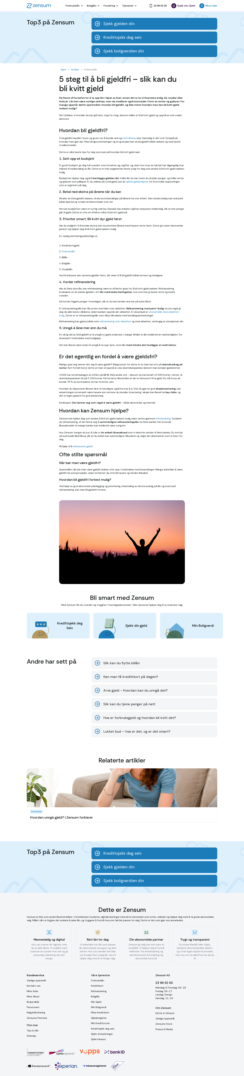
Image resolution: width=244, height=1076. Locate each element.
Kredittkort (97, 985)
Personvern (33, 1007)
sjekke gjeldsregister (137, 181)
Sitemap (31, 1035)
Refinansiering (99, 991)
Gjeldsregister (99, 1018)
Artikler (75, 69)
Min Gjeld (96, 1002)
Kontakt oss (33, 985)
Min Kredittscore (100, 1023)
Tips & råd (32, 1030)
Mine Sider (32, 991)
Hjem (63, 69)
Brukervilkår (33, 1002)
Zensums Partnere (37, 1018)
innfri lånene (129, 138)
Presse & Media (164, 1029)
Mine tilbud (33, 996)
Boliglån (95, 996)
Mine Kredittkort (100, 1012)
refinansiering (163, 418)
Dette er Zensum (164, 1013)
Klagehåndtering (36, 1012)
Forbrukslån (68, 251)
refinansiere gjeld (82, 446)
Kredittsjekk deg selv (102, 1028)
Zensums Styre (163, 1023)
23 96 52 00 (164, 982)
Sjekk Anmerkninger (102, 1034)
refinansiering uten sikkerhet (115, 321)
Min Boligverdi (98, 1007)
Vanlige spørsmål (36, 980)
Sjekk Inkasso (98, 1039)
